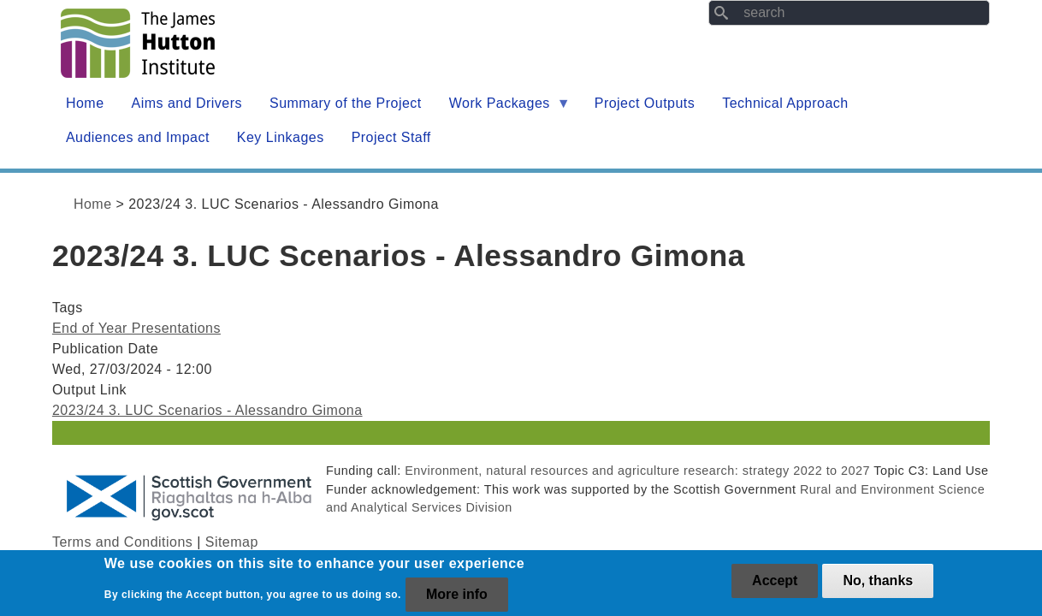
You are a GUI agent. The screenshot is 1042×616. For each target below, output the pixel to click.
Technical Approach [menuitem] (785, 103)
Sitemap (231, 542)
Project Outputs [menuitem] (645, 103)
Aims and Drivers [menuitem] (187, 103)
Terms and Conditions (122, 542)
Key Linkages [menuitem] (280, 137)
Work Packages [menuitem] (503, 108)
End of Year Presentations (136, 328)
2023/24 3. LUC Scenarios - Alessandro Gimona (207, 410)
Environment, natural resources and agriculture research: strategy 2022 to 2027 (637, 470)
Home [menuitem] (85, 103)
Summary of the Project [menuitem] (345, 103)
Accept (774, 585)
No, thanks (878, 585)
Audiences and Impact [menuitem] (138, 137)
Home (93, 204)
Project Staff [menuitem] (391, 137)
